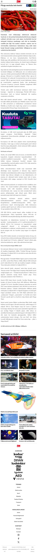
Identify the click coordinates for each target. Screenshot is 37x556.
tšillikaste (24, 326)
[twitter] (30, 5)
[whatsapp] (32, 5)
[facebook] (27, 5)
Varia (18, 505)
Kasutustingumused (18, 515)
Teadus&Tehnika (18, 499)
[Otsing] (33, 2)
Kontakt (18, 531)
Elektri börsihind (18, 521)
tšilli (13, 326)
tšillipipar (17, 326)
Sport (18, 493)
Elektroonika (18, 490)
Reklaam (18, 528)
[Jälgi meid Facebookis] (18, 539)
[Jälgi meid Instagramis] (18, 535)
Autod (18, 487)
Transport (18, 502)
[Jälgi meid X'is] (18, 542)
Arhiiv (18, 512)
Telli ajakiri (18, 518)
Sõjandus (18, 496)
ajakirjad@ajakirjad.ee (13, 549)
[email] (35, 5)
